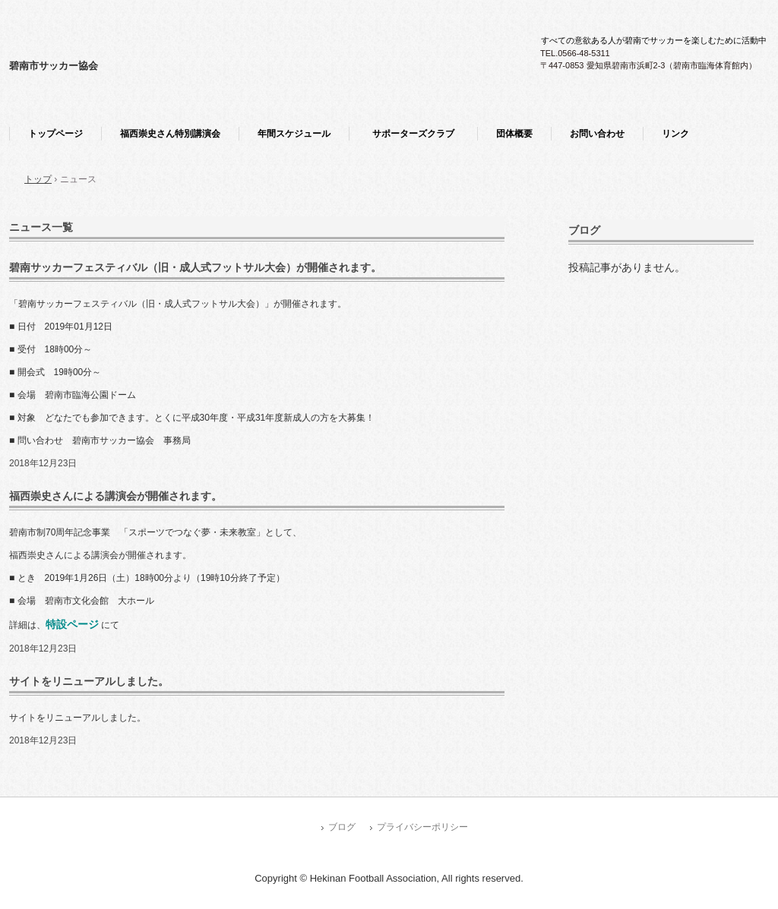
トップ (38, 179)
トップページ (55, 133)
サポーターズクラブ (417, 133)
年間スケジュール (294, 133)
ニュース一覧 (41, 227)
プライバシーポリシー (422, 827)
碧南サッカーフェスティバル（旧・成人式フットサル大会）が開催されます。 (195, 267)
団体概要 (514, 133)
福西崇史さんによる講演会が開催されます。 (115, 496)
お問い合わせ (597, 133)
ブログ (584, 230)
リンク (675, 133)
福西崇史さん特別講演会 (170, 133)
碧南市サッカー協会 (53, 65)
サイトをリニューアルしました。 (89, 681)
